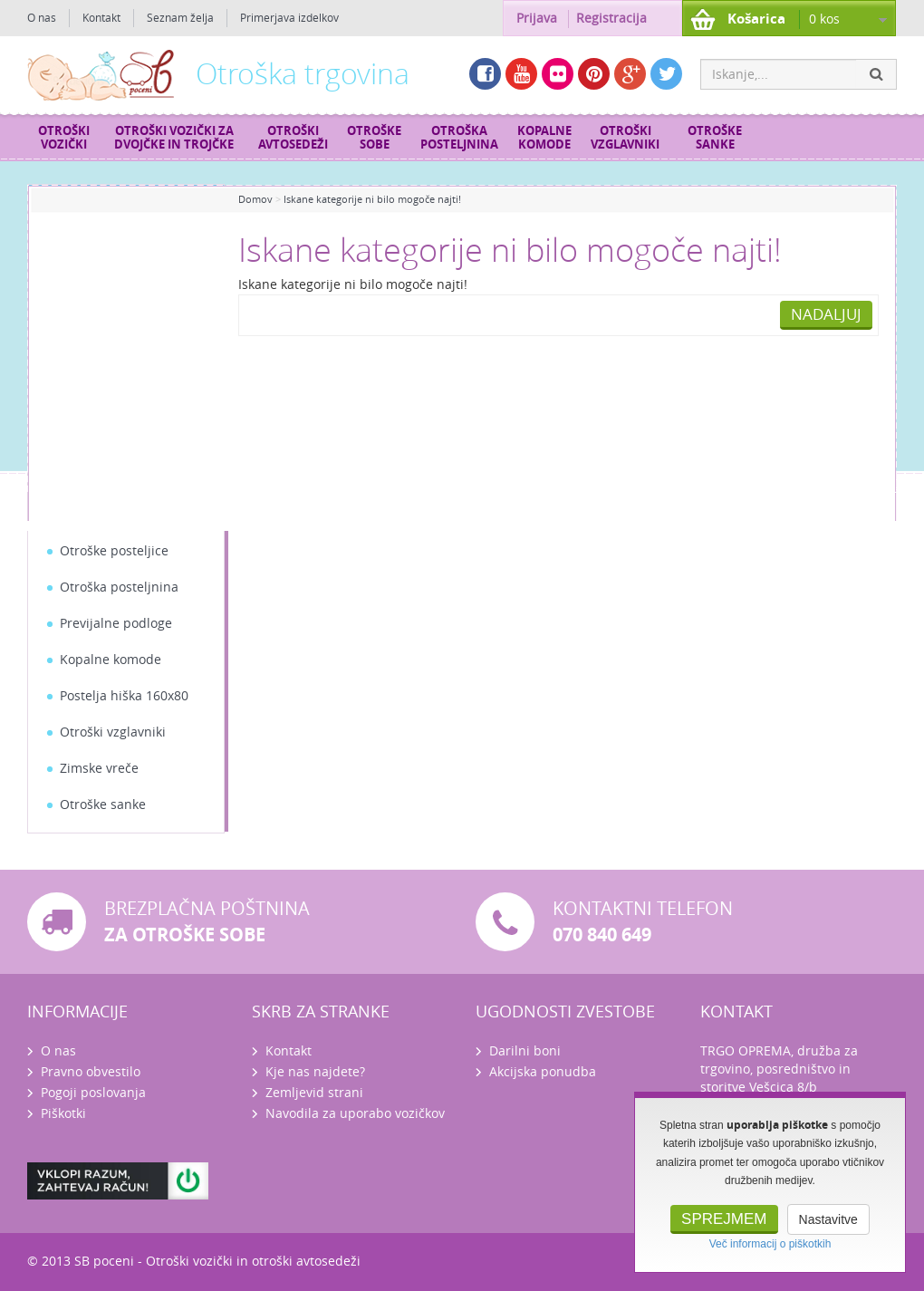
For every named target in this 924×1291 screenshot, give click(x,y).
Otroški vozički (64, 137)
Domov (255, 200)
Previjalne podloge (116, 623)
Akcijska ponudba (542, 1072)
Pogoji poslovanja (93, 1093)
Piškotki (63, 1114)
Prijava (536, 18)
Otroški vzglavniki (625, 137)
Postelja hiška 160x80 (124, 696)
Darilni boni (525, 1051)
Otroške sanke (715, 137)
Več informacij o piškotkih (770, 1244)
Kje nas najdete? (315, 1072)
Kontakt (101, 18)
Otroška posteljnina (459, 137)
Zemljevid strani (314, 1093)
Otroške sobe (374, 137)
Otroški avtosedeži (293, 137)
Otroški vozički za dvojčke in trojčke (174, 137)
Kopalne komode (544, 137)
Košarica (756, 19)
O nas (41, 18)
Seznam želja (180, 18)
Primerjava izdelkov (289, 18)
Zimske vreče (99, 768)
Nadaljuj (826, 314)
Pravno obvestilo (90, 1072)
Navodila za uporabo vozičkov (355, 1114)
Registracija (611, 18)
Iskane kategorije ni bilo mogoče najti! (372, 200)
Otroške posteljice (114, 551)
